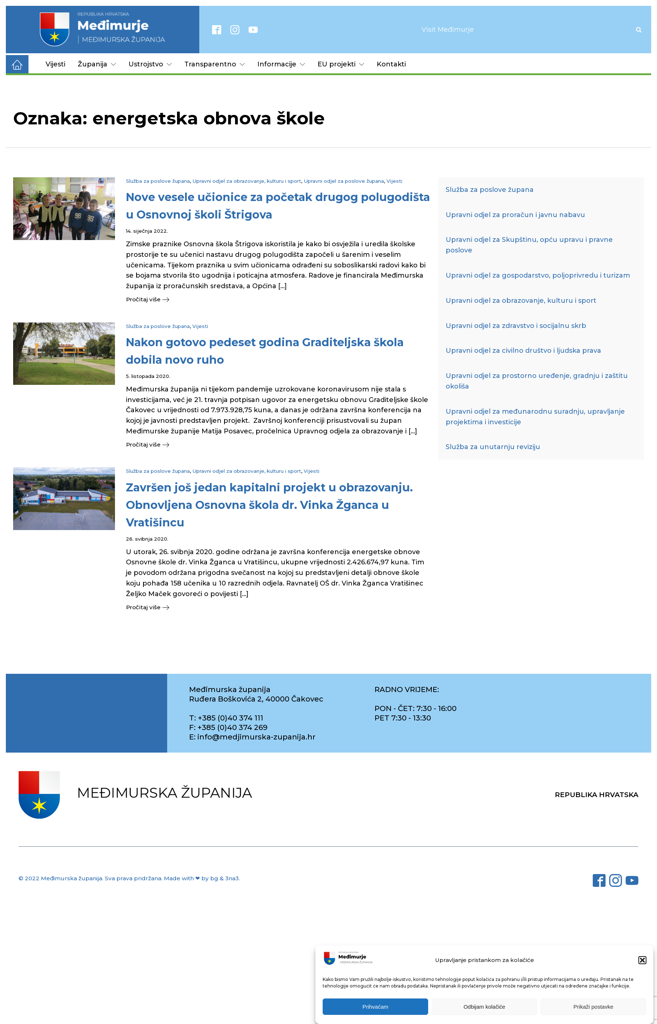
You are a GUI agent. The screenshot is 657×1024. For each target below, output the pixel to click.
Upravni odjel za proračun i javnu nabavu (515, 215)
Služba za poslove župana (158, 181)
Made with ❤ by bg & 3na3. (202, 879)
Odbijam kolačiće (484, 1007)
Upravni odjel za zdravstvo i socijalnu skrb (516, 326)
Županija (97, 64)
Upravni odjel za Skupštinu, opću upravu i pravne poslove (529, 245)
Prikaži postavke (593, 1007)
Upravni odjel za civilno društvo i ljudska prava (523, 351)
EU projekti (341, 64)
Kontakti (391, 64)
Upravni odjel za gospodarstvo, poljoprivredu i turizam (538, 275)
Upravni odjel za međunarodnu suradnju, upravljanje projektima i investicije (535, 416)
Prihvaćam (375, 1007)
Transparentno (214, 64)
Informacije (281, 64)
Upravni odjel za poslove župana (344, 181)
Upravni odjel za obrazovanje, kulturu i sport (246, 181)
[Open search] (639, 29)
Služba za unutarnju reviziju (493, 447)
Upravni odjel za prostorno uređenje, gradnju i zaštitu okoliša (537, 381)
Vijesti (55, 64)
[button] (642, 960)
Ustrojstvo (150, 64)
